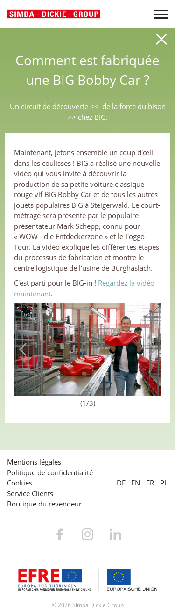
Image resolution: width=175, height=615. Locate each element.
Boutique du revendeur (44, 503)
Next (149, 349)
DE (121, 482)
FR (150, 482)
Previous (25, 349)
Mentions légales (34, 461)
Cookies (19, 482)
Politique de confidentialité (50, 472)
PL (164, 482)
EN (135, 482)
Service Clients (30, 493)
